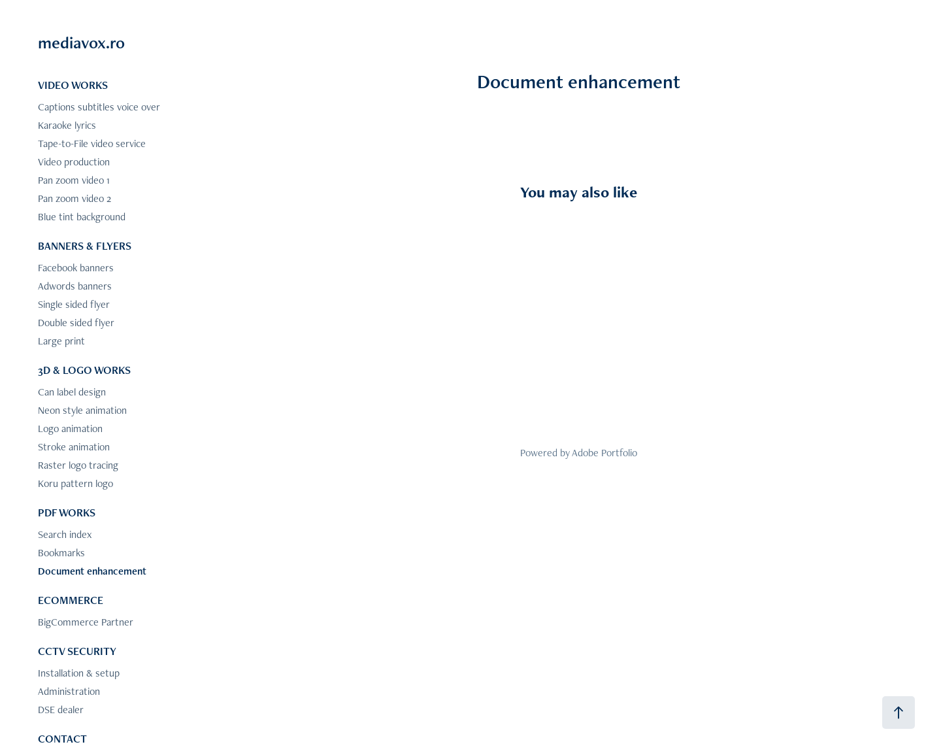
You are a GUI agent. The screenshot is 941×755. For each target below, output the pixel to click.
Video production (74, 162)
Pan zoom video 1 (74, 180)
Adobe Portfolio (604, 453)
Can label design (72, 392)
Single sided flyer (74, 304)
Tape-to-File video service (92, 143)
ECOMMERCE (70, 600)
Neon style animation (82, 410)
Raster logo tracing (78, 465)
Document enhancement (92, 571)
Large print (61, 341)
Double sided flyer (76, 322)
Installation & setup (79, 673)
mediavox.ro (81, 42)
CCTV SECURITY (77, 651)
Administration (69, 691)
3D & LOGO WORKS (84, 370)
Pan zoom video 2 (74, 198)
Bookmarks (61, 553)
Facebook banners (76, 268)
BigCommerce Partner (85, 622)
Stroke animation (74, 447)
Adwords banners (75, 286)
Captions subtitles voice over (99, 107)
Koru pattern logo (75, 483)
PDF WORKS (66, 512)
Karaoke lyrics (67, 125)
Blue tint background (81, 217)
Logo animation (70, 428)
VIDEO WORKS (73, 85)
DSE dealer (61, 709)
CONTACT (62, 738)
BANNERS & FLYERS (84, 246)
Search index (64, 534)
